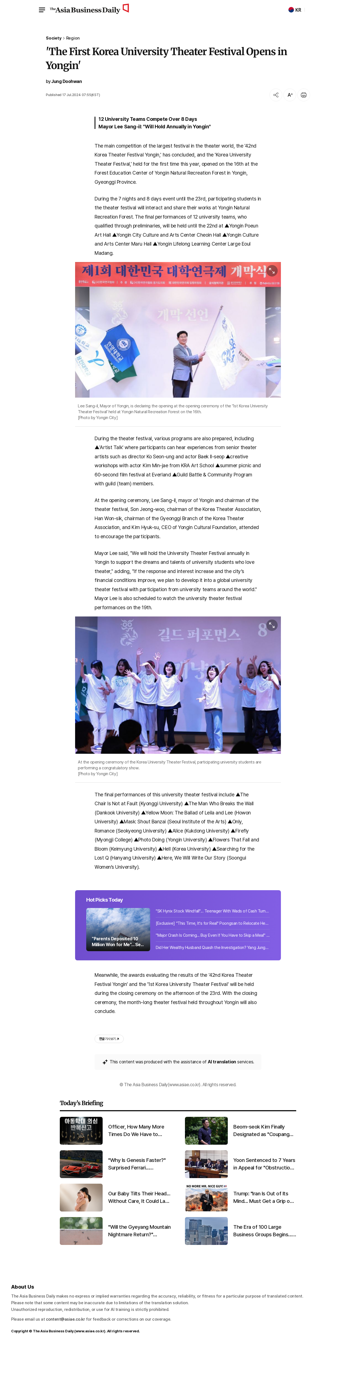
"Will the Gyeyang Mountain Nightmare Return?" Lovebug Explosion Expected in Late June (139, 1256)
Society (53, 38)
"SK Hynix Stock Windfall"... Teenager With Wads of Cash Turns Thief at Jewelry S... (213, 932)
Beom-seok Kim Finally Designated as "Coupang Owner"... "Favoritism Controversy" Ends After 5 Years (263, 1155)
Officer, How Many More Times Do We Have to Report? (136, 1155)
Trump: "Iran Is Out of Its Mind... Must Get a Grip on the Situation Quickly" (262, 1222)
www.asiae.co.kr (90, 1356)
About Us (22, 1311)
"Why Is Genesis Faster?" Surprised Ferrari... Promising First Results (136, 1189)
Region (73, 38)
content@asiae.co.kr (65, 1344)
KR (294, 10)
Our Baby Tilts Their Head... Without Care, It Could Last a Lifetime (139, 1222)
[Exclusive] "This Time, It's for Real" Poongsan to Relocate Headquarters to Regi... (213, 944)
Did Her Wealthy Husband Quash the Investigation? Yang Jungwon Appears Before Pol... (213, 968)
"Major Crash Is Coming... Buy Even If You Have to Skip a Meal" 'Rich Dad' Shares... (213, 956)
